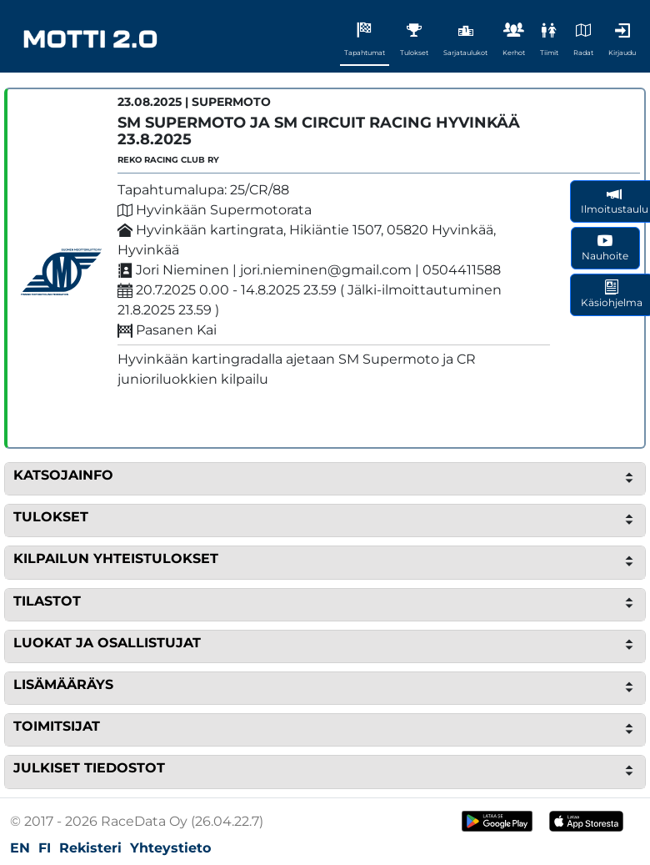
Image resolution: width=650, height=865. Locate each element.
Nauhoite (605, 247)
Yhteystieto (170, 848)
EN (20, 848)
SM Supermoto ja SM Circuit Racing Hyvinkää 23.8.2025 (319, 130)
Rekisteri (90, 848)
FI (44, 848)
